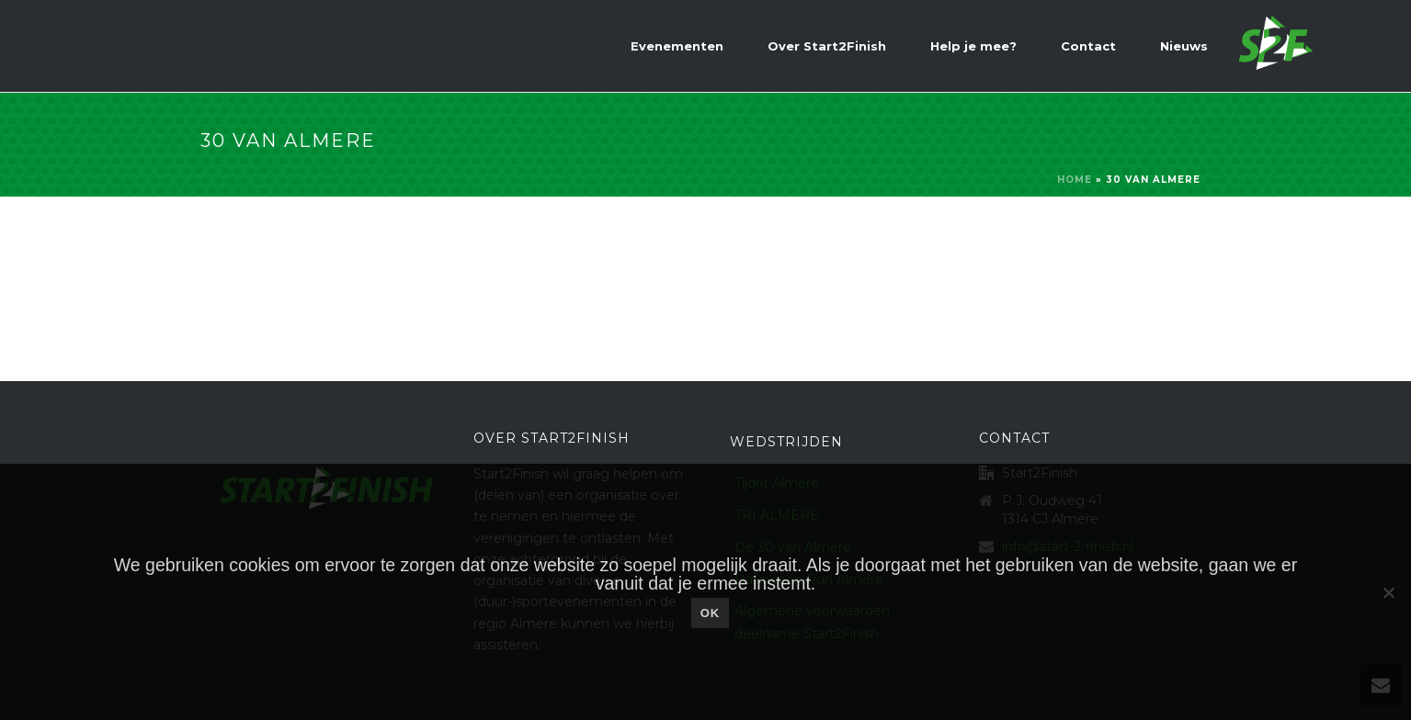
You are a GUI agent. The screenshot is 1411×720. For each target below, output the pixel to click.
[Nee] (1388, 592)
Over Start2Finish (827, 46)
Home (1074, 180)
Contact (1088, 46)
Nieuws (1184, 46)
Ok (710, 613)
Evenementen (677, 46)
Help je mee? (973, 46)
